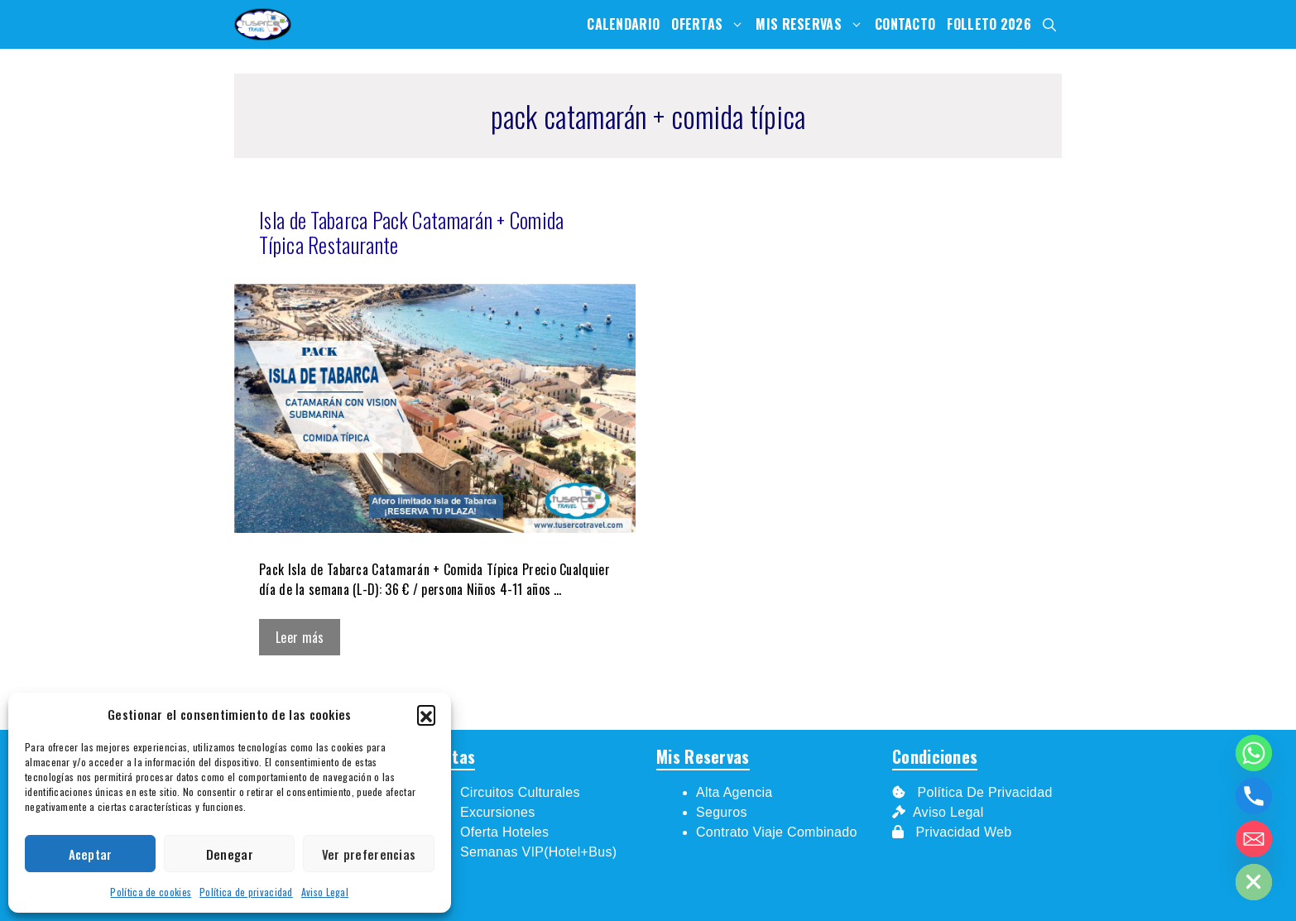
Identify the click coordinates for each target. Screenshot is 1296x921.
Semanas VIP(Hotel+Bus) (538, 852)
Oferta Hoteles (504, 832)
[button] (426, 714)
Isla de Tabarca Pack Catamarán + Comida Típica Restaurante (411, 232)
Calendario (623, 24)
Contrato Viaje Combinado (776, 832)
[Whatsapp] (1254, 753)
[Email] (1254, 839)
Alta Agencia (736, 792)
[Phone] (1254, 796)
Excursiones (497, 812)
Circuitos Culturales (520, 792)
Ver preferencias (369, 854)
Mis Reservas (812, 24)
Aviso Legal (324, 892)
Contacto (905, 24)
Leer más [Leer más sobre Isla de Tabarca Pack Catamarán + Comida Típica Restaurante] (300, 637)
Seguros (721, 812)
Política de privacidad (246, 892)
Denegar (229, 854)
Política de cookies (150, 892)
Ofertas (710, 24)
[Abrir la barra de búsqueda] (1049, 24)
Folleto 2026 (989, 24)
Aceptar (91, 854)
